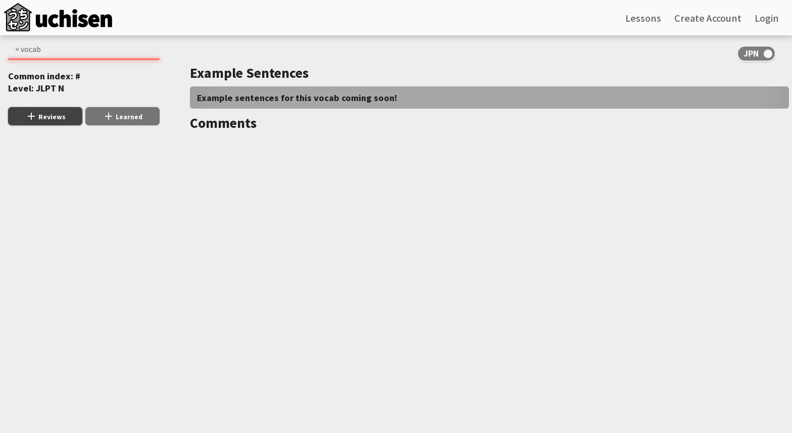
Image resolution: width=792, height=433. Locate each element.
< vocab (28, 49)
